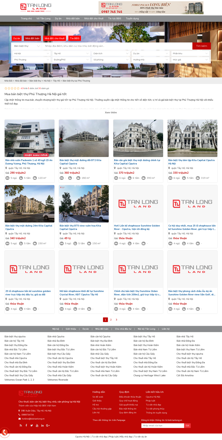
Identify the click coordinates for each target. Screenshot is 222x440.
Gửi (187, 425)
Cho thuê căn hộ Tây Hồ (189, 358)
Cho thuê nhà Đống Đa (145, 362)
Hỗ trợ (95, 404)
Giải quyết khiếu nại (128, 404)
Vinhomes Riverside (57, 379)
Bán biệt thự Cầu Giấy (58, 353)
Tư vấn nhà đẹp (153, 404)
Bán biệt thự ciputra (14, 336)
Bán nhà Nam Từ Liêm (145, 349)
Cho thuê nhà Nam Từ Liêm (104, 371)
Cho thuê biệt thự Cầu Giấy (18, 375)
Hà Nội (26, 168)
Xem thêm (111, 112)
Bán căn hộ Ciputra (100, 336)
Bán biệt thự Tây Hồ (144, 336)
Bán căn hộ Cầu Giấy (144, 353)
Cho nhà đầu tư (123, 328)
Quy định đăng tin (127, 412)
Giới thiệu (71, 328)
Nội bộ (55, 328)
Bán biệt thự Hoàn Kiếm (146, 345)
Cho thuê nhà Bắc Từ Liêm (191, 366)
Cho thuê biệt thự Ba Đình (61, 362)
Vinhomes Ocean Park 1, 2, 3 (19, 379)
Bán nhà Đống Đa (186, 340)
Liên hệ (166, 328)
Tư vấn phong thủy (155, 408)
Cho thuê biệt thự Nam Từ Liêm (150, 371)
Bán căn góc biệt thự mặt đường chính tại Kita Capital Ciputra (137, 162)
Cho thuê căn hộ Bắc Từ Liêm (62, 371)
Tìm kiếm (201, 45)
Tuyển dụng (132, 18)
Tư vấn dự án (140, 436)
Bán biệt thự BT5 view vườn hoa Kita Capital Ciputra (80, 227)
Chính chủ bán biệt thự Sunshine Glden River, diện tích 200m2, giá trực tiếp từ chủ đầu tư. (138, 293)
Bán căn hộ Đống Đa (58, 345)
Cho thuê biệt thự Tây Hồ (103, 358)
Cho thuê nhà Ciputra (15, 358)
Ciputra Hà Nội (153, 396)
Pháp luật (150, 400)
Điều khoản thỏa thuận (130, 396)
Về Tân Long (43, 18)
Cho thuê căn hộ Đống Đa (17, 366)
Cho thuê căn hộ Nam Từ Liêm (192, 371)
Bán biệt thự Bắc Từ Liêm (61, 349)
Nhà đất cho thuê (93, 18)
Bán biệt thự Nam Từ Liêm (191, 349)
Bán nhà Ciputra (55, 336)
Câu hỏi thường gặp (102, 408)
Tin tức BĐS (114, 18)
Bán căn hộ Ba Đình (144, 340)
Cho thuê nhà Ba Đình (15, 362)
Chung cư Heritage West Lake (150, 375)
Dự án (58, 18)
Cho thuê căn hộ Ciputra (60, 358)
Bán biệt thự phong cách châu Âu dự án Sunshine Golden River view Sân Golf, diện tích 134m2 (192, 293)
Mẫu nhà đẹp (126, 436)
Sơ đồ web (97, 396)
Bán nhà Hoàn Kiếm (100, 345)
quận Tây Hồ (15, 168)
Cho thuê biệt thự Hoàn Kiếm (105, 366)
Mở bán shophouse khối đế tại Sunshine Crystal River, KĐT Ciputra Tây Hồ (82, 293)
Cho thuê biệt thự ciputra (190, 353)
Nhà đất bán (73, 18)
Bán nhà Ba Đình (56, 340)
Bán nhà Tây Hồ (185, 336)
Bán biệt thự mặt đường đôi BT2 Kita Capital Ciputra (80, 162)
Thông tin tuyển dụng (156, 412)
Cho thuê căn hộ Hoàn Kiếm (148, 366)
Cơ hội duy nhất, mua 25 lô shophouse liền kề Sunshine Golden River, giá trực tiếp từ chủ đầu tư (192, 227)
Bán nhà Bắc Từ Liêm (15, 349)
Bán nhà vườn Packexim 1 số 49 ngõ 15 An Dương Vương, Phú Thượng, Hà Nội (28, 162)
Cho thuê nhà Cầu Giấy (59, 375)
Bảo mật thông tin (127, 408)
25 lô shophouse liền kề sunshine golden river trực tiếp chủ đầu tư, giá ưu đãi (28, 293)
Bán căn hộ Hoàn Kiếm (188, 345)
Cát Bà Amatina (185, 375)
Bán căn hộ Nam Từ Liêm (17, 353)
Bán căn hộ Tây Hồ (14, 340)
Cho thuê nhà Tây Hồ (145, 358)
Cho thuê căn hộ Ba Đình (103, 362)
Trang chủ (26, 18)
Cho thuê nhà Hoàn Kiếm (60, 366)
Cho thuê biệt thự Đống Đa (191, 362)
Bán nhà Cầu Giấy (99, 353)
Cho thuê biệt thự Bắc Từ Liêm (20, 371)
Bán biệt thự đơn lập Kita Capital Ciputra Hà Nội (191, 162)
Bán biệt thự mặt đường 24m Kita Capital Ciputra (28, 227)
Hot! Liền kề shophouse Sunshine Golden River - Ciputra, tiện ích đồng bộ (137, 227)
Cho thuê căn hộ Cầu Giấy (103, 375)
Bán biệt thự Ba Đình (101, 340)
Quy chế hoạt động (128, 400)
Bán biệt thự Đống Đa (15, 345)
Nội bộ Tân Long (146, 328)
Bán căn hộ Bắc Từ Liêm (103, 349)
